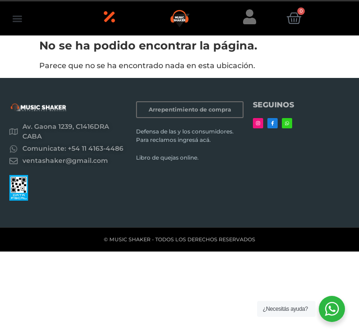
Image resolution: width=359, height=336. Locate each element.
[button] (17, 18)
